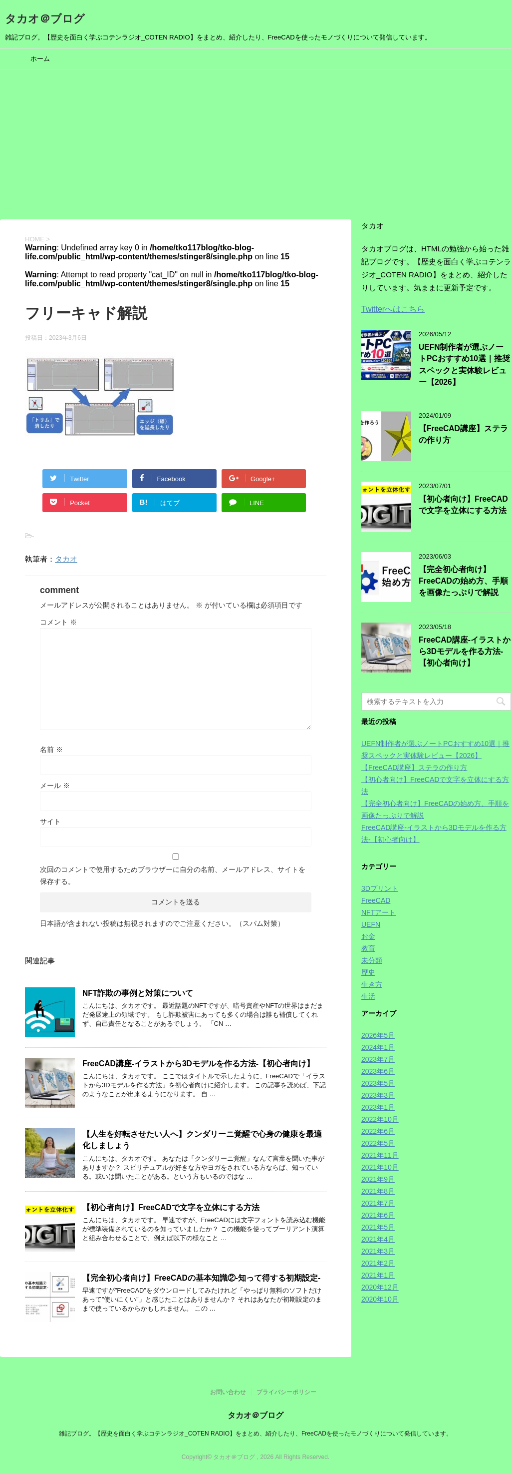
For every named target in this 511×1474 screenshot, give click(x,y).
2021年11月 (380, 1155)
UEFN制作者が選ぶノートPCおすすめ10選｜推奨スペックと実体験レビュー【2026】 (464, 364)
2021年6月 (378, 1215)
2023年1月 (378, 1107)
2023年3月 (378, 1095)
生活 (368, 996)
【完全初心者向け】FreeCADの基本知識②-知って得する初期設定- (201, 1278)
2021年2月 (378, 1263)
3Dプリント (379, 888)
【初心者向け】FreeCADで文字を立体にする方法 (170, 1207)
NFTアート (378, 912)
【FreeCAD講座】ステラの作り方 (414, 767)
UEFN (370, 924)
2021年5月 (378, 1227)
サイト (50, 821)
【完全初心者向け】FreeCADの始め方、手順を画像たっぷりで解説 (463, 581)
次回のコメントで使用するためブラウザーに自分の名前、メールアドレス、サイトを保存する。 (172, 875)
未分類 (371, 960)
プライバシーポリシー (286, 1392)
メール (55, 785)
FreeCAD (375, 900)
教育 (368, 948)
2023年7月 (378, 1059)
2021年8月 (378, 1191)
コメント (58, 622)
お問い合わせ (228, 1392)
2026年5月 (378, 1035)
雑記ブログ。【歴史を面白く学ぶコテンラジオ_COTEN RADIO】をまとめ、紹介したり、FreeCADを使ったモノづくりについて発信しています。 (255, 1433)
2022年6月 (378, 1131)
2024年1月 (378, 1047)
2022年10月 (380, 1119)
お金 (368, 936)
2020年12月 (380, 1287)
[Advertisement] (255, 144)
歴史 (368, 972)
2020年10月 (380, 1299)
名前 (51, 749)
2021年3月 (378, 1251)
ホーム (40, 58)
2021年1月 (378, 1275)
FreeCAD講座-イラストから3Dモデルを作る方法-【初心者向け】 (198, 1063)
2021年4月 (378, 1239)
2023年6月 (378, 1071)
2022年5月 (378, 1143)
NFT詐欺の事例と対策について (137, 993)
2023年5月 (378, 1083)
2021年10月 (380, 1167)
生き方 (371, 984)
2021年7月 (378, 1203)
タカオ (66, 559)
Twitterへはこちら (393, 309)
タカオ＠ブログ (45, 18)
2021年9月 (378, 1179)
